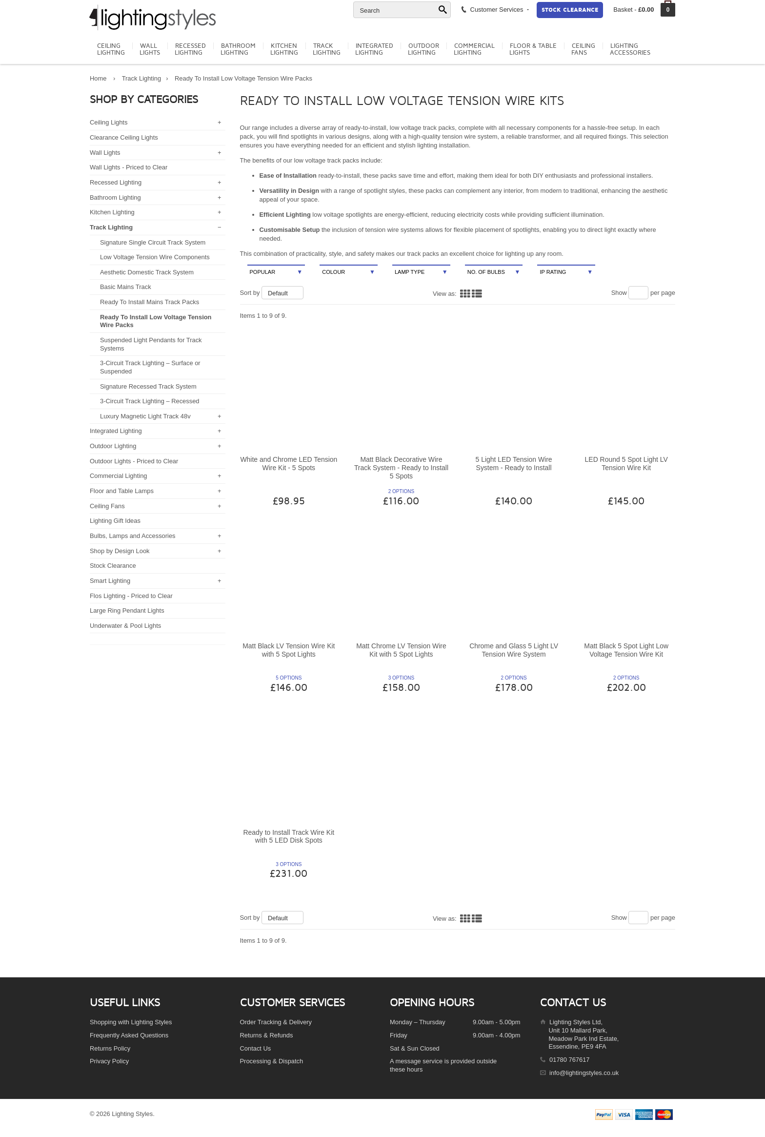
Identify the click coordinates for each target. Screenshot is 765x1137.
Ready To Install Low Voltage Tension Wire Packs (243, 78)
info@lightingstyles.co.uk (584, 1072)
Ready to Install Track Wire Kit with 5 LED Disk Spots (288, 836)
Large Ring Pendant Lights (127, 610)
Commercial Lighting (118, 475)
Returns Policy (110, 1048)
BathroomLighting (238, 49)
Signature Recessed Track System (148, 386)
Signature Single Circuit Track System (152, 242)
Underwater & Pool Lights (125, 625)
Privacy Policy (109, 1061)
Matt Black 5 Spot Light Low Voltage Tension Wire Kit (626, 650)
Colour (348, 272)
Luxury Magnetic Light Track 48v (145, 416)
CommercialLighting (474, 49)
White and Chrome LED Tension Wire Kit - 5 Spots (288, 463)
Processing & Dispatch (271, 1061)
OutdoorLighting (423, 49)
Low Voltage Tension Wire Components (155, 257)
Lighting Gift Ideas (115, 520)
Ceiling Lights (108, 122)
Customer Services (494, 9)
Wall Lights (105, 152)
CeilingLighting (111, 49)
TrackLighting (327, 49)
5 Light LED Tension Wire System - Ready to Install (514, 463)
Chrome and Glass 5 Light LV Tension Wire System (513, 650)
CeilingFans (583, 49)
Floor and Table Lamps (122, 491)
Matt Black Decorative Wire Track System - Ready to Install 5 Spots (401, 467)
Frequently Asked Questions (129, 1035)
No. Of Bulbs (494, 272)
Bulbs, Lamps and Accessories (133, 535)
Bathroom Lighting (115, 197)
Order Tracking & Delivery (276, 1022)
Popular (276, 272)
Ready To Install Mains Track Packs (149, 302)
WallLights (150, 49)
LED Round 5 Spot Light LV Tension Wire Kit (626, 463)
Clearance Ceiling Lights (124, 137)
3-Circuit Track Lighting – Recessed (149, 401)
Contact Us (255, 1048)
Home (98, 78)
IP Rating (566, 272)
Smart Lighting (110, 580)
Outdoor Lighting (113, 446)
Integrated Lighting (116, 430)
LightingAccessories (630, 49)
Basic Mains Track (125, 286)
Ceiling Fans (107, 506)
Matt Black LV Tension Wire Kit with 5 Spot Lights (288, 650)
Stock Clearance (570, 10)
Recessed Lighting (115, 182)
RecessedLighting (190, 49)
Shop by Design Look (120, 551)
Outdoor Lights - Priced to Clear (134, 461)
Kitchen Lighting (112, 212)
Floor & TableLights (533, 49)
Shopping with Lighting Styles (131, 1022)
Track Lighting (141, 78)
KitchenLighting (284, 49)
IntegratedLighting (374, 49)
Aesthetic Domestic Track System (147, 272)
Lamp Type (421, 272)
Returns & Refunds (266, 1035)
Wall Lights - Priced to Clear (128, 167)
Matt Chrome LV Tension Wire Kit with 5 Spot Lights (401, 650)
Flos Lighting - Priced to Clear (131, 596)
